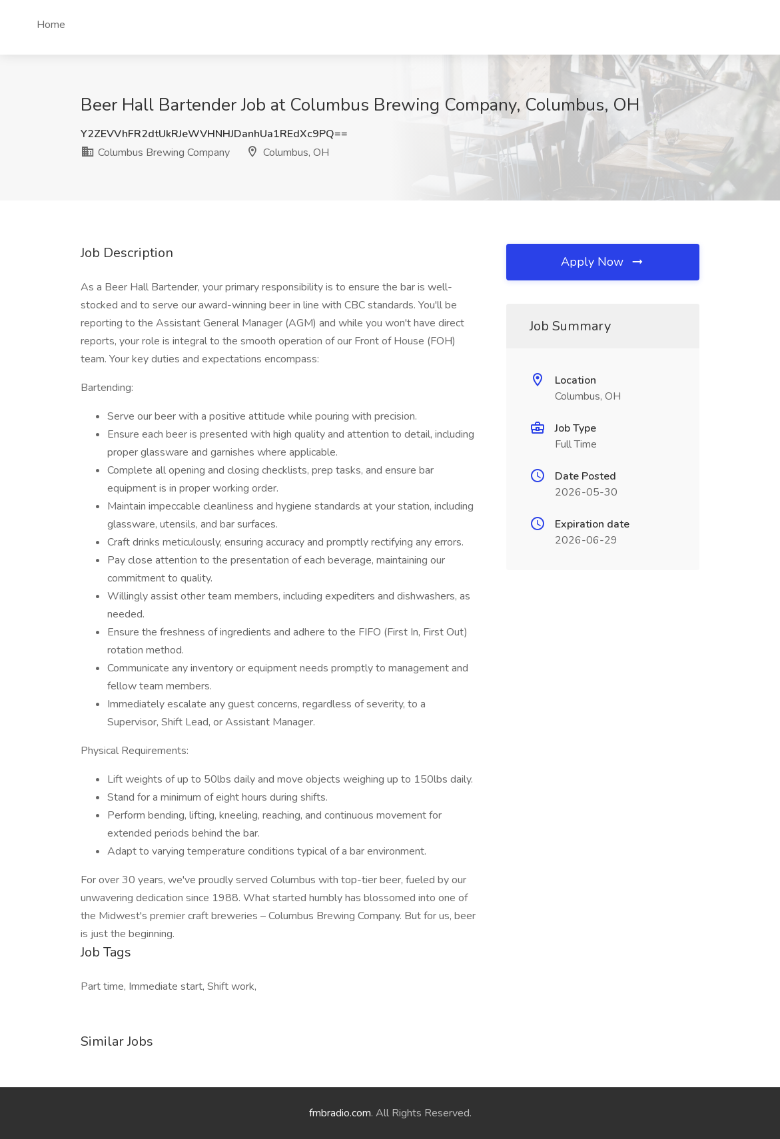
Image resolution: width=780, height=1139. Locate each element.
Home (51, 24)
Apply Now (603, 262)
